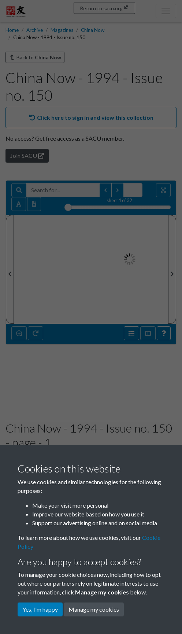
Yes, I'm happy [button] (40, 609)
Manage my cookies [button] (93, 609)
